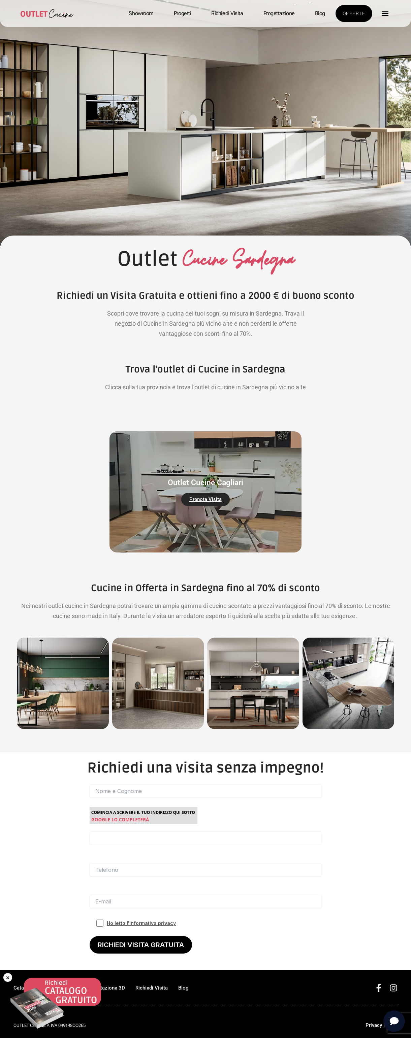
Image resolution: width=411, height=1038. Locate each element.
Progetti (182, 13)
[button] (384, 13)
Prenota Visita (205, 499)
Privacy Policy (382, 1025)
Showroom (141, 13)
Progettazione (279, 13)
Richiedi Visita (227, 13)
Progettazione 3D (105, 988)
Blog (320, 13)
